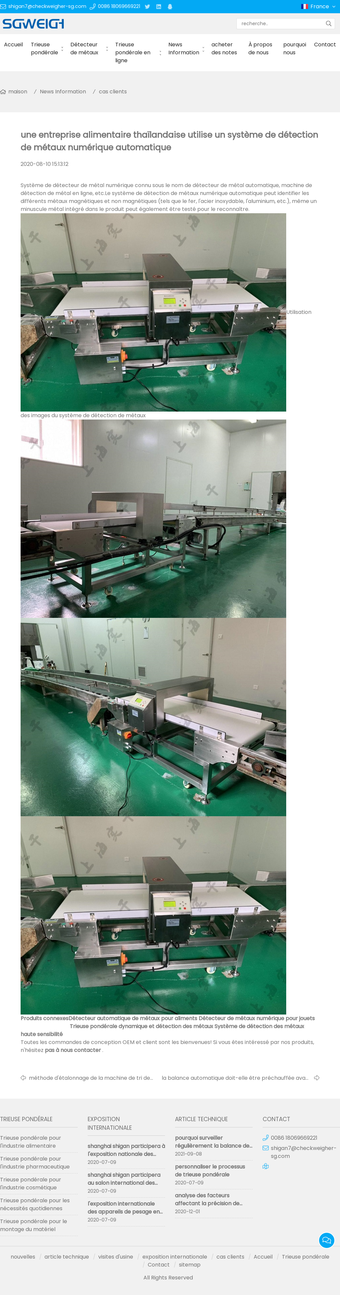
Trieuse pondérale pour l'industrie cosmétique (30, 1183)
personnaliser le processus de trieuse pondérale (210, 1170)
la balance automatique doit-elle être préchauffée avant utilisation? (236, 1078)
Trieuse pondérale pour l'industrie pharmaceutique (35, 1162)
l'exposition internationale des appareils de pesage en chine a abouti (124, 1211)
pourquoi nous (294, 48)
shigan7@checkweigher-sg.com (47, 6)
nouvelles (23, 1257)
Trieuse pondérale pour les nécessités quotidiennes (35, 1204)
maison (17, 91)
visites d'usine (115, 1257)
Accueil (13, 44)
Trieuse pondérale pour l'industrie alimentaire (30, 1142)
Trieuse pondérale (44, 48)
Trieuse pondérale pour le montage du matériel (33, 1225)
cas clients (113, 91)
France (323, 7)
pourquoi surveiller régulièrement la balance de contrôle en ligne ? (212, 1146)
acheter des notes (224, 48)
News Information (183, 48)
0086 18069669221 (119, 6)
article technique (66, 1257)
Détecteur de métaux (84, 48)
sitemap (190, 1265)
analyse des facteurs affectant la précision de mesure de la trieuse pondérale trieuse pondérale (212, 1207)
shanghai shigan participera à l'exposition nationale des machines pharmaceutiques (126, 1154)
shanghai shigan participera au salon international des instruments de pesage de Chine (124, 1187)
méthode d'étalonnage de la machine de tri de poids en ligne (89, 1078)
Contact (325, 44)
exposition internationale (174, 1257)
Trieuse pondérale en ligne (132, 52)
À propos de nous (260, 48)
